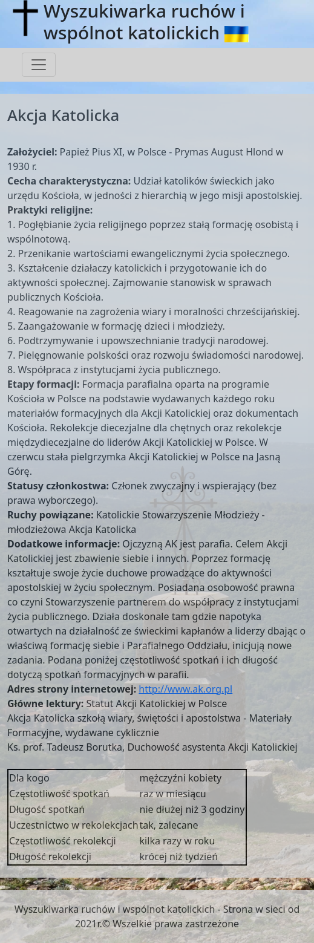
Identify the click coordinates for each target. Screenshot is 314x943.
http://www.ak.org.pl (185, 689)
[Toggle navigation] (39, 65)
